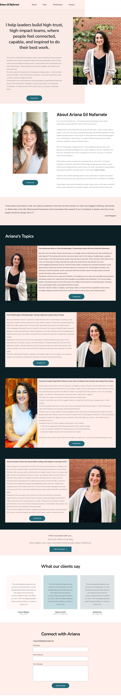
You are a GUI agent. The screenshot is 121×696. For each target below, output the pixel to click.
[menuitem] (33, 4)
